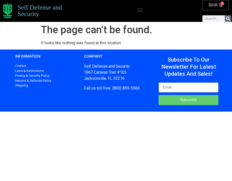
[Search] (228, 18)
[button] (140, 10)
